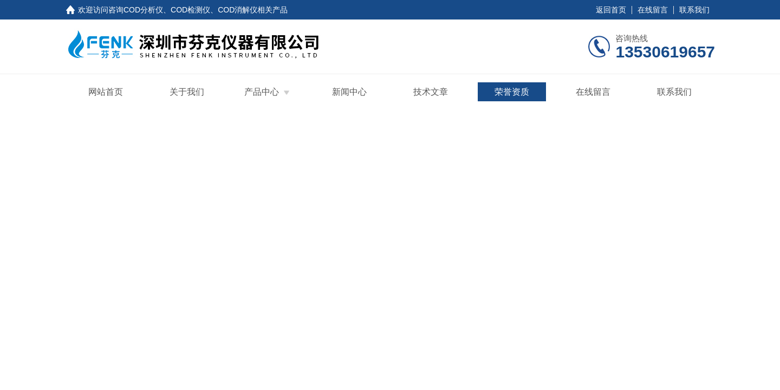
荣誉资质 (512, 91)
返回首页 (611, 9)
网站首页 (105, 91)
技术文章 (430, 91)
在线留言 (653, 9)
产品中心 (261, 91)
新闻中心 (349, 91)
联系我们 (694, 9)
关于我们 (187, 91)
